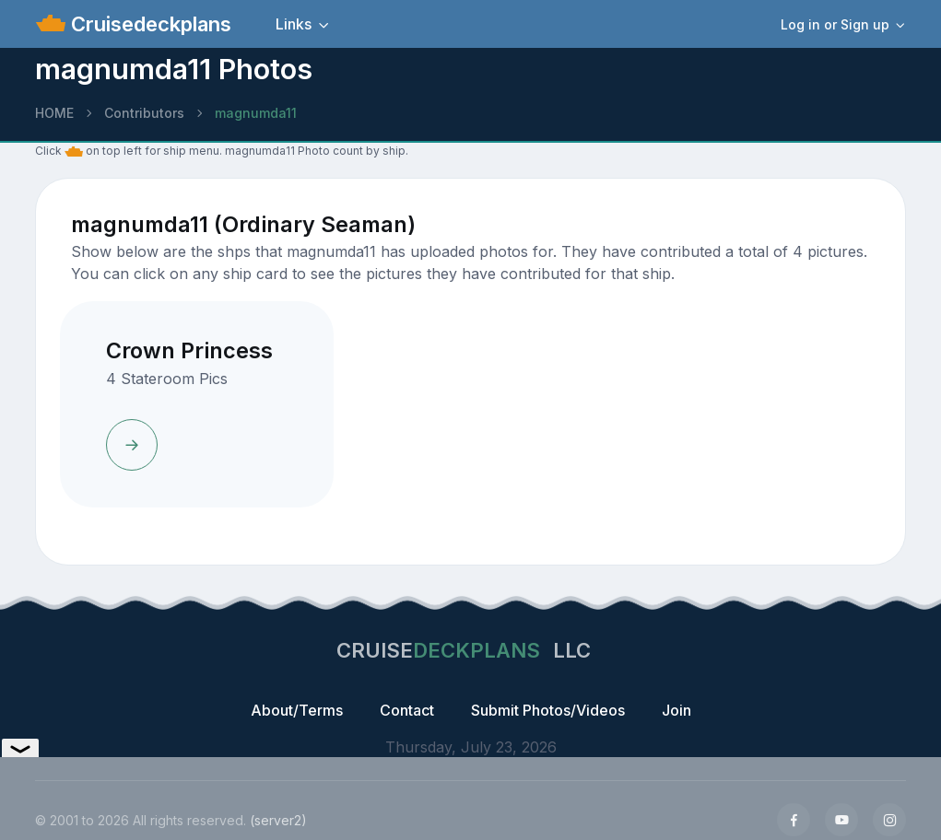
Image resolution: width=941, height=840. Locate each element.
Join (676, 710)
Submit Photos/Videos (548, 710)
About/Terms (297, 710)
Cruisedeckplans (148, 24)
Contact (407, 710)
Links (294, 24)
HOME (54, 113)
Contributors (144, 113)
